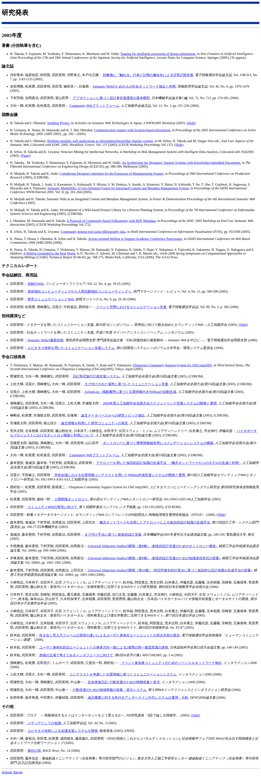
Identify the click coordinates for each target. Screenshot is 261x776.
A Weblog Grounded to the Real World (49, 253)
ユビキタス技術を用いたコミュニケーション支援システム (71, 348)
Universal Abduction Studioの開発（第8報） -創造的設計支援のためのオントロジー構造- (152, 546)
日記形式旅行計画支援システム (96, 376)
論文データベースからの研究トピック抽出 (112, 415)
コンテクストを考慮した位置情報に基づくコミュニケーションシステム (123, 674)
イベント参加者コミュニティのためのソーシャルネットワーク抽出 (171, 663)
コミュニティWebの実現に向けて (52, 507)
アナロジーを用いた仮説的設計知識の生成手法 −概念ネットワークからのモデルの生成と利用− (168, 463)
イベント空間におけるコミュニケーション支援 (130, 307)
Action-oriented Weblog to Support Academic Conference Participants (135, 239)
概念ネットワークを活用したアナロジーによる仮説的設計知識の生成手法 (154, 522)
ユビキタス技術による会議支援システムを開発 (62, 731)
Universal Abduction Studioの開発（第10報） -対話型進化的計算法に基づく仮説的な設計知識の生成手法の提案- (169, 570)
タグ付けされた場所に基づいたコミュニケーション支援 (126, 384)
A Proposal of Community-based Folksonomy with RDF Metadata (111, 221)
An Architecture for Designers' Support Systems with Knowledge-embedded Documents (181, 162)
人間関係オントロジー (71, 499)
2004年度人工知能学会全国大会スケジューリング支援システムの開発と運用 (159, 403)
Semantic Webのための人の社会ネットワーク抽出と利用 (134, 86)
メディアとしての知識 (44, 723)
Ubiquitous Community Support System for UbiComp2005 (172, 365)
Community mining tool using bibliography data (93, 231)
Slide (191, 123)
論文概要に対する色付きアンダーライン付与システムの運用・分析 (137, 697)
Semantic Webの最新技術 (45, 340)
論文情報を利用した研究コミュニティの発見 (94, 423)
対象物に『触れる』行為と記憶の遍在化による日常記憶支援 (147, 75)
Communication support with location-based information (132, 130)
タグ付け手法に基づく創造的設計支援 (112, 534)
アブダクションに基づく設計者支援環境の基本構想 (111, 98)
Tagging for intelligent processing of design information (157, 54)
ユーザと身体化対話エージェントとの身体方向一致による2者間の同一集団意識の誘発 (103, 647)
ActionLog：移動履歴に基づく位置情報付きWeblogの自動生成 (130, 392)
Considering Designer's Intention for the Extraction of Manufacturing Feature (111, 173)
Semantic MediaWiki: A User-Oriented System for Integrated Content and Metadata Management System (118, 188)
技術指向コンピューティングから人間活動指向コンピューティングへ (79, 291)
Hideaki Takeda (12, 772)
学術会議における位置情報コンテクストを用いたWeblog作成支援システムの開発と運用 (119, 475)
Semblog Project (58, 123)
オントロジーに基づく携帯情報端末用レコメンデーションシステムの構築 (157, 443)
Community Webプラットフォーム (94, 105)
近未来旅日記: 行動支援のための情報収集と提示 (123, 682)
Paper (25, 155)
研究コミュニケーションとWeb (50, 299)
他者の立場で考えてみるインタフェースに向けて (75, 655)
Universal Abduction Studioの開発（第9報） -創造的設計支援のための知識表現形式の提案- (153, 558)
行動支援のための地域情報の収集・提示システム (109, 690)
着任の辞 (34, 750)
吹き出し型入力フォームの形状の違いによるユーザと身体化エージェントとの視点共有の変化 (109, 635)
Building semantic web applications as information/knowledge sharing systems (100, 141)
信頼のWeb (35, 283)
